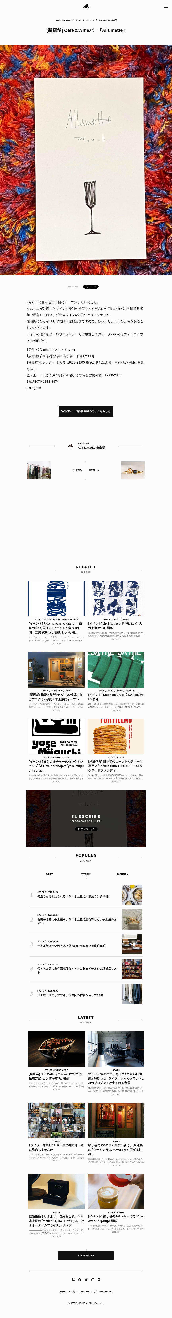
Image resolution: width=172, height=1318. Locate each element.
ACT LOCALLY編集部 (108, 20)
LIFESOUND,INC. (78, 1309)
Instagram (34, 387)
